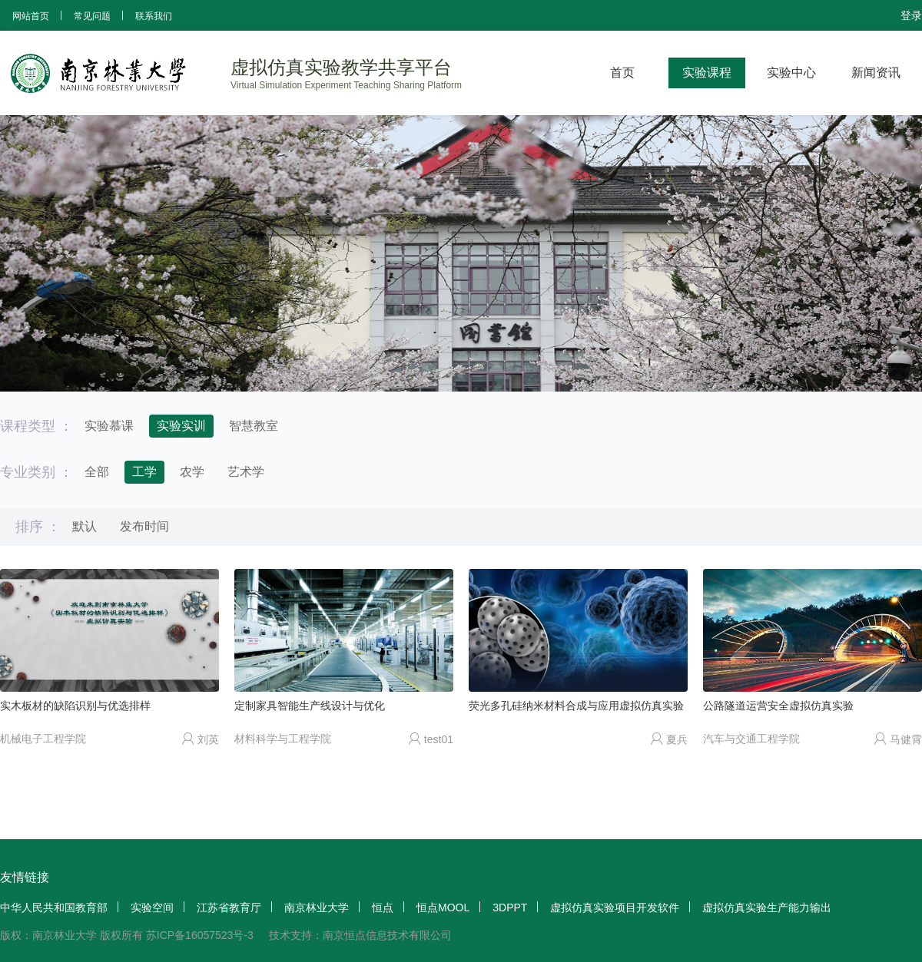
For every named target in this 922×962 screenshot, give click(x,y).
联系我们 (153, 16)
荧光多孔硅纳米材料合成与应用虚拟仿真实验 (576, 705)
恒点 (382, 907)
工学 (144, 471)
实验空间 (152, 907)
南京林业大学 (316, 907)
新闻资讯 (875, 72)
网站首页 (30, 16)
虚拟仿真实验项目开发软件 (614, 907)
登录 (911, 15)
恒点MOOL (442, 907)
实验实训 (181, 425)
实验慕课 (109, 425)
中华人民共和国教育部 (54, 907)
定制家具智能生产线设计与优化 (309, 705)
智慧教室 (253, 425)
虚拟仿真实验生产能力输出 (766, 907)
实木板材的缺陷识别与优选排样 (75, 705)
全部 (97, 471)
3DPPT (510, 907)
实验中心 (791, 72)
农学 (192, 471)
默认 (84, 526)
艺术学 (245, 471)
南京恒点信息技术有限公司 (387, 935)
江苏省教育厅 (229, 907)
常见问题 (92, 16)
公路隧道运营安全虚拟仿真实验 (778, 705)
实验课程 (706, 72)
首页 (622, 72)
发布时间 (144, 526)
